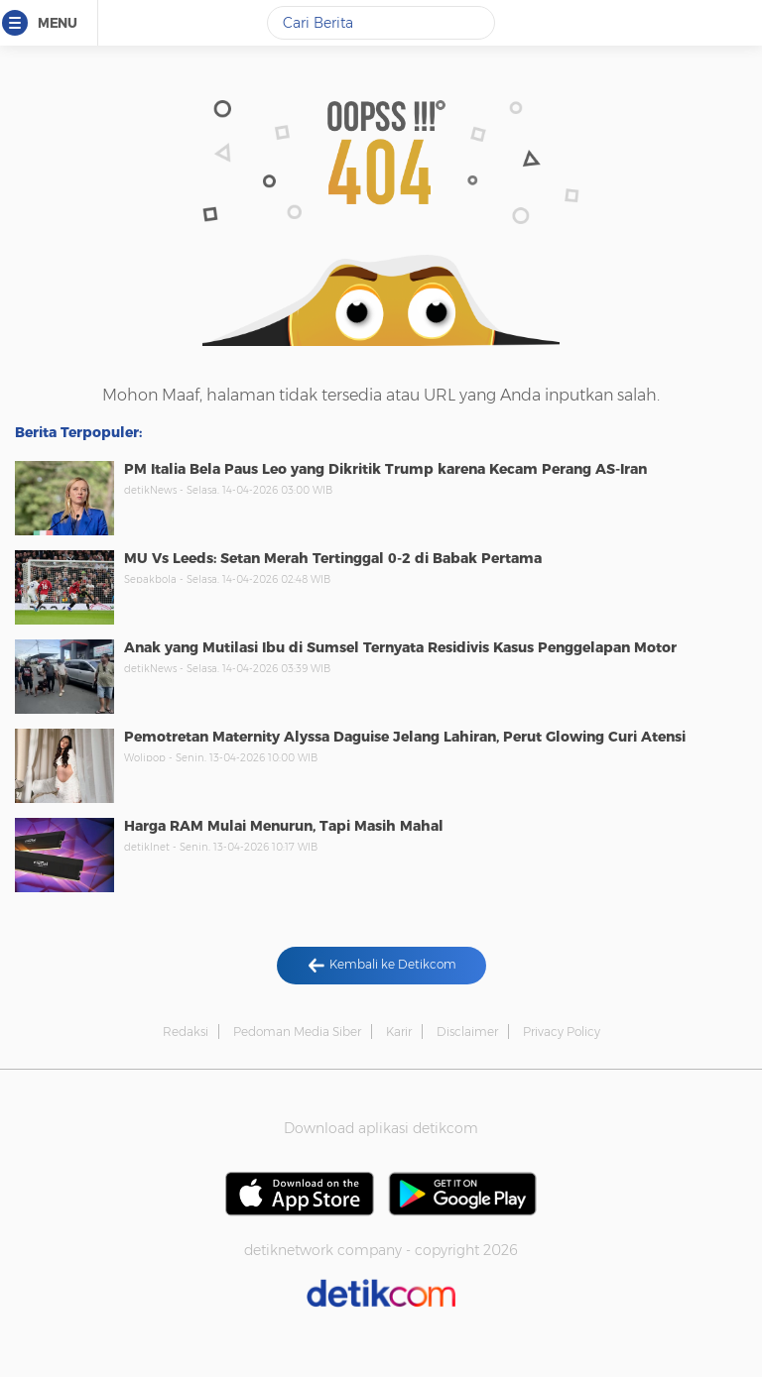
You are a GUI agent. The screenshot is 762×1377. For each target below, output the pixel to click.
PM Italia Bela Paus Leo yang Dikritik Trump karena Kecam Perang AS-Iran (385, 469)
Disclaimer (467, 1031)
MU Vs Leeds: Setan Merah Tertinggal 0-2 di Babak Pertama (333, 558)
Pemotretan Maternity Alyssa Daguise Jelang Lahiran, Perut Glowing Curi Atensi (405, 737)
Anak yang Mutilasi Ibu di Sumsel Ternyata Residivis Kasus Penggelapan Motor (400, 647)
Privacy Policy (561, 1031)
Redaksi (185, 1031)
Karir (399, 1031)
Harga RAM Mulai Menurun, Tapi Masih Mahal (284, 826)
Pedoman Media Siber (297, 1031)
